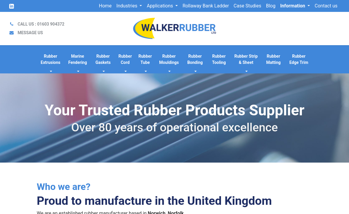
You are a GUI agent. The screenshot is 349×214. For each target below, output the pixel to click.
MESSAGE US (30, 32)
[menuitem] (105, 6)
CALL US (40, 24)
